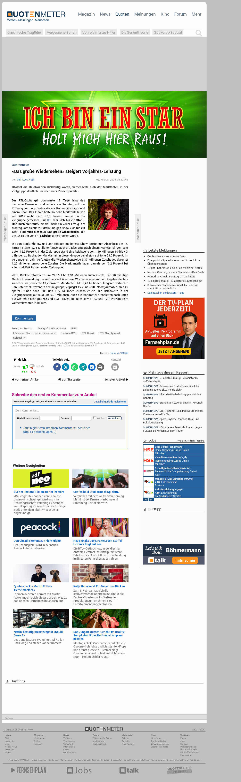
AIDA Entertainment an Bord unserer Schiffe (163, 492)
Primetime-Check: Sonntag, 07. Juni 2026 (171, 276)
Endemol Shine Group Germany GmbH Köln (170, 471)
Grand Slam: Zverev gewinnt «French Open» (172, 404)
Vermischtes (69, 741)
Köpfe (66, 749)
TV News (79, 760)
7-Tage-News (11, 746)
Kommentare (24, 318)
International (69, 746)
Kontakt (184, 744)
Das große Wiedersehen (52, 328)
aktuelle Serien (143, 760)
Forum (180, 14)
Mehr (196, 14)
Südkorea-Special (168, 32)
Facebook (9, 749)
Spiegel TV (19, 337)
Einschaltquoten (91, 760)
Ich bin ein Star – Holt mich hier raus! (34, 333)
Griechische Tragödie (24, 32)
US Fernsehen (66, 760)
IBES (74, 328)
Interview (38, 744)
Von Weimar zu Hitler (98, 32)
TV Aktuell (24, 760)
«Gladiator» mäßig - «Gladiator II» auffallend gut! (175, 281)
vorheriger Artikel (25, 379)
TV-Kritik (126, 741)
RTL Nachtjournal (109, 333)
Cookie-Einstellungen (190, 752)
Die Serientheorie (134, 32)
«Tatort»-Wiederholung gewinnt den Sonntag (172, 396)
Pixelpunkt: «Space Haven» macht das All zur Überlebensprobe (173, 261)
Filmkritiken (53, 760)
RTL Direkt (88, 333)
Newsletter (9, 741)
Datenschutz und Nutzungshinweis (188, 748)
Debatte (125, 738)
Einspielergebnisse (160, 744)
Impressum (185, 755)
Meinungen (145, 14)
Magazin (86, 14)
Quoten (122, 14)
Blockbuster (116, 760)
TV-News (67, 738)
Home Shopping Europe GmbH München (166, 450)
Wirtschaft (68, 744)
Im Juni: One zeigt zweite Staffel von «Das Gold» (175, 272)
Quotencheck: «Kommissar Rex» (166, 256)
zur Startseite (69, 379)
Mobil (7, 744)
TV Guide (105, 760)
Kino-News (156, 738)
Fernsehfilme (129, 760)
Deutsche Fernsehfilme (177, 760)
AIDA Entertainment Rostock (168, 482)
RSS (7, 738)
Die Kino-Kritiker (158, 741)
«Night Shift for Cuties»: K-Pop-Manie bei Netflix (174, 268)
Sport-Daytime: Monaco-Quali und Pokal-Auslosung (171, 420)
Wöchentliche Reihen (102, 738)
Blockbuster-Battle (159, 746)
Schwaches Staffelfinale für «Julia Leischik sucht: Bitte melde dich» (172, 286)
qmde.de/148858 (119, 352)
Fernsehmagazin (39, 760)
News (105, 14)
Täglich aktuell (100, 744)
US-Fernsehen (69, 752)
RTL (49, 220)
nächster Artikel (115, 379)
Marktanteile (98, 741)
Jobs (182, 741)
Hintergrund (39, 738)
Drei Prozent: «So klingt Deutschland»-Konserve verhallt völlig (173, 412)
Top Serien (194, 760)
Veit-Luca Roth (25, 179)
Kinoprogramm (158, 760)
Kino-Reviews (128, 744)
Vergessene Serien (61, 32)
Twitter (8, 752)
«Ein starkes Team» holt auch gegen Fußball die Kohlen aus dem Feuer (172, 429)
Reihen (37, 741)
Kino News (14, 760)
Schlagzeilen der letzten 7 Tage (165, 292)
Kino (165, 14)
